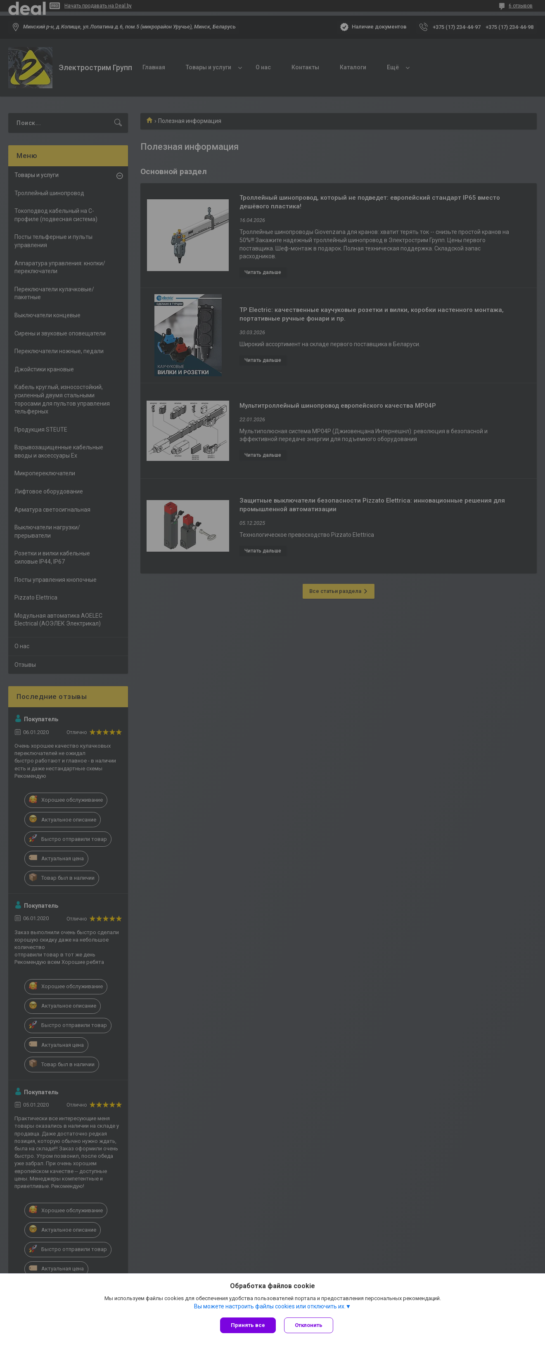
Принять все (248, 1325)
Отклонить (308, 1325)
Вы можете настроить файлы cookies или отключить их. (270, 1306)
